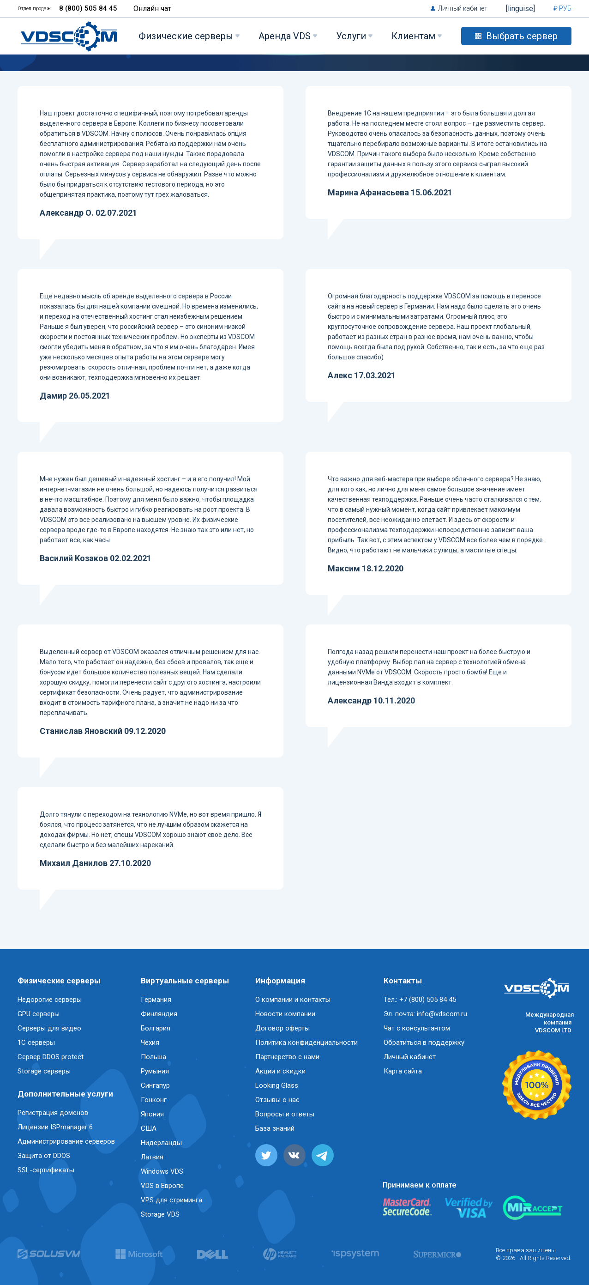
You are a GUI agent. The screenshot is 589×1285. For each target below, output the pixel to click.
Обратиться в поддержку (424, 1042)
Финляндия (159, 1014)
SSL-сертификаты (46, 1170)
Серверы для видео (49, 1028)
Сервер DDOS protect (51, 1057)
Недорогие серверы (50, 999)
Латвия (152, 1157)
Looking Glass (276, 1085)
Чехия (150, 1042)
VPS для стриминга (171, 1200)
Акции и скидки (280, 1071)
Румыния (155, 1071)
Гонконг (154, 1100)
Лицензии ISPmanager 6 (55, 1127)
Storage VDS (160, 1214)
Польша (153, 1057)
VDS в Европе (162, 1186)
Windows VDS (162, 1171)
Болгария (155, 1028)
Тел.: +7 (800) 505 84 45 (420, 999)
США (148, 1128)
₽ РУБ (562, 8)
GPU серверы (39, 1014)
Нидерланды (161, 1143)
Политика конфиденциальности (306, 1042)
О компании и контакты (293, 999)
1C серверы (36, 1042)
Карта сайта (403, 1071)
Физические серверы (185, 36)
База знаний (274, 1128)
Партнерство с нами (287, 1057)
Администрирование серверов (66, 1141)
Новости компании (285, 1014)
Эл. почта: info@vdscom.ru (425, 1014)
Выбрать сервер (516, 36)
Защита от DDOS (44, 1156)
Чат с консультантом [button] (417, 1028)
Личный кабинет (462, 8)
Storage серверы (44, 1071)
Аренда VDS (284, 36)
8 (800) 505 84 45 (88, 8)
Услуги (351, 36)
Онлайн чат (152, 8)
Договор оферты (282, 1028)
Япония (152, 1114)
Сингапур (155, 1085)
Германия (156, 999)
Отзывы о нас (277, 1100)
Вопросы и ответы (284, 1114)
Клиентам (413, 36)
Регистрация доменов (53, 1113)
